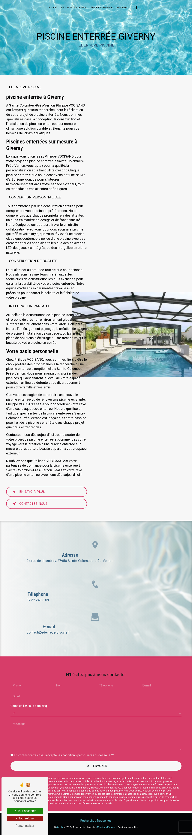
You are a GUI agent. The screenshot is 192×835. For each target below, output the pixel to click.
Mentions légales (106, 827)
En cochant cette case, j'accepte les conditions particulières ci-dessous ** (64, 748)
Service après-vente (101, 7)
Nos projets (123, 7)
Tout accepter (25, 810)
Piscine (65, 7)
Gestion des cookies (128, 827)
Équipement (80, 7)
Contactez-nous (29, 504)
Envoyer (100, 759)
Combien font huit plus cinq (28, 699)
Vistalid (60, 827)
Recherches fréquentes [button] (96, 820)
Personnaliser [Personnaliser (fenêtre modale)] (25, 825)
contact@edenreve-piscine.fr (49, 625)
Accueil (53, 7)
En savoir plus (28, 492)
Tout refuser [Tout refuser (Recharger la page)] (25, 818)
